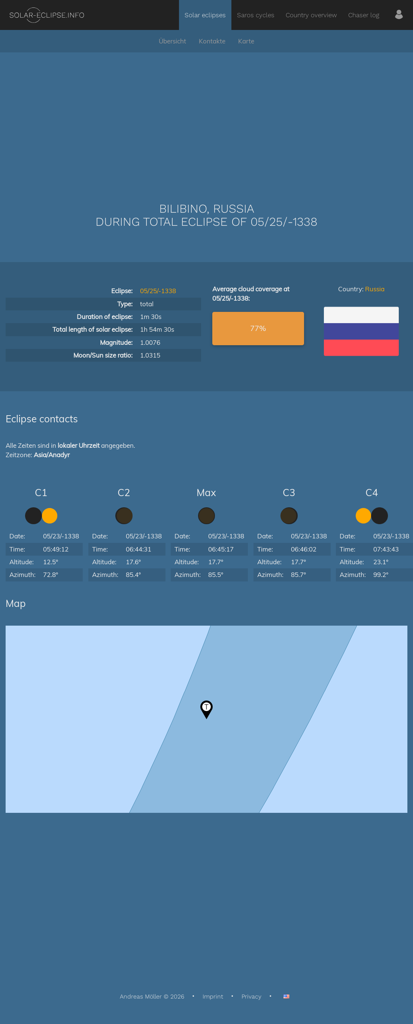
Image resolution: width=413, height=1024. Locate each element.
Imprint (213, 996)
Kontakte (212, 41)
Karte (246, 41)
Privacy (251, 996)
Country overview (311, 15)
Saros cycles (255, 15)
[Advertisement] (206, 116)
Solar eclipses (205, 15)
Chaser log (363, 15)
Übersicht (172, 41)
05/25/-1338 (158, 291)
